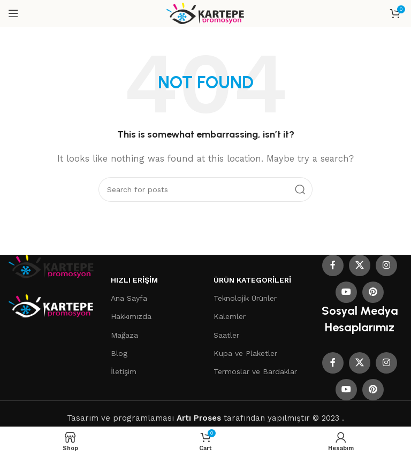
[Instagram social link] (386, 265)
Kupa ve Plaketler (245, 353)
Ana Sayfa (129, 298)
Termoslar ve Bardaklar (255, 371)
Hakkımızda (131, 316)
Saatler (226, 335)
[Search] (205, 189)
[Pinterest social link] (373, 292)
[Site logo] (206, 13)
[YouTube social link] (346, 292)
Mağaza (124, 335)
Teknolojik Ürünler (245, 298)
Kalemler (230, 316)
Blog (119, 353)
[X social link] (359, 265)
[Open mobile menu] (13, 13)
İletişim (123, 371)
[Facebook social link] (333, 265)
